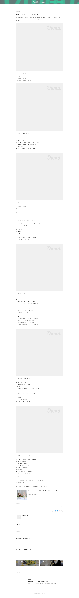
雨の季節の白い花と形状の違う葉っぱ (23, 538)
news (46, 5)
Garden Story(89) (18, 503)
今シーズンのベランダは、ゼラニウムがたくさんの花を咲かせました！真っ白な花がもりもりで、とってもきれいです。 (35, 551)
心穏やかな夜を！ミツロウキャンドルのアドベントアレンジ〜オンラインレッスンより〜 (32, 527)
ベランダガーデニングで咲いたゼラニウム (24, 549)
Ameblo (36, 5)
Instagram (41, 5)
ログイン (59, 2)
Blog (32, 5)
